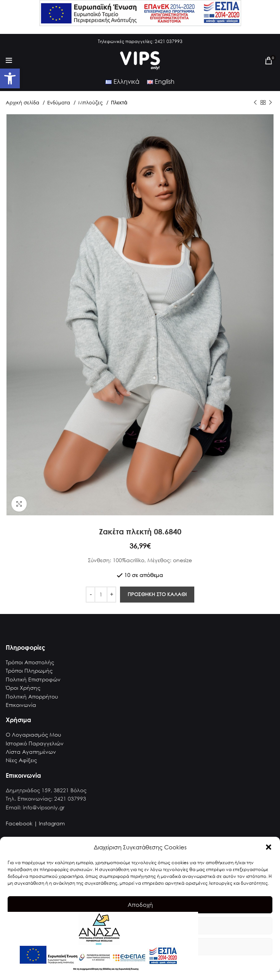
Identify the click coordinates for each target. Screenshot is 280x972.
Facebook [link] (19, 823)
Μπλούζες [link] (91, 102)
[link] (10, 78)
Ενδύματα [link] (59, 102)
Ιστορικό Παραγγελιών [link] (35, 743)
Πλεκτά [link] (119, 102)
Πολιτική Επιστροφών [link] (33, 679)
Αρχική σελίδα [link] (23, 102)
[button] (268, 847)
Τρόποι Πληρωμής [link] (29, 670)
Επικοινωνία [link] (21, 704)
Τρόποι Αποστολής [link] (30, 662)
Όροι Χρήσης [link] (23, 687)
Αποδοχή (140, 904)
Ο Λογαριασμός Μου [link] (33, 734)
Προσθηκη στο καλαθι (157, 594)
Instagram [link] (52, 823)
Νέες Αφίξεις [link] (21, 760)
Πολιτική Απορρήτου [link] (32, 696)
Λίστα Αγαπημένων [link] (31, 751)
